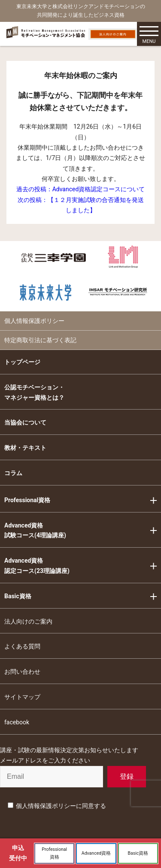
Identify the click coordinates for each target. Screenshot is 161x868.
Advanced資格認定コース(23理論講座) (37, 565)
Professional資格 (27, 500)
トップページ (22, 362)
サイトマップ (22, 696)
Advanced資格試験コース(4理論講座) (35, 530)
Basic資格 (17, 596)
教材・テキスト (25, 447)
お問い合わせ (22, 671)
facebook (16, 722)
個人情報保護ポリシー (34, 320)
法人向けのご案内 (28, 621)
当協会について (25, 422)
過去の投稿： (80, 189)
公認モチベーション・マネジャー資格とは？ (34, 392)
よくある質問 (22, 646)
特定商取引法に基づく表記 (40, 340)
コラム (13, 473)
